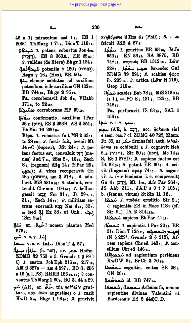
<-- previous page (83, 4)
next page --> (111, 4)
